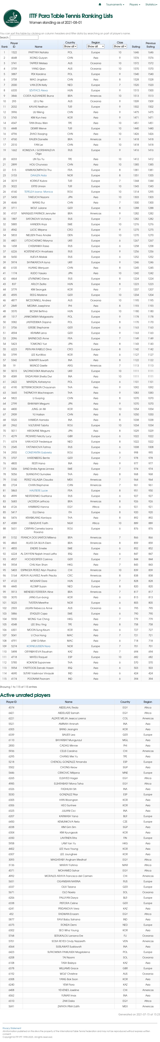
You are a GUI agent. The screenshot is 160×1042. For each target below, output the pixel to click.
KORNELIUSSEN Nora (38, 646)
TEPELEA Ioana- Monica (38, 191)
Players (135, 4)
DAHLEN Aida (39, 175)
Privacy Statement (12, 1028)
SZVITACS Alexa (38, 90)
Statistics (151, 4)
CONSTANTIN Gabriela (38, 452)
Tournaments (115, 4)
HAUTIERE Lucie (39, 490)
